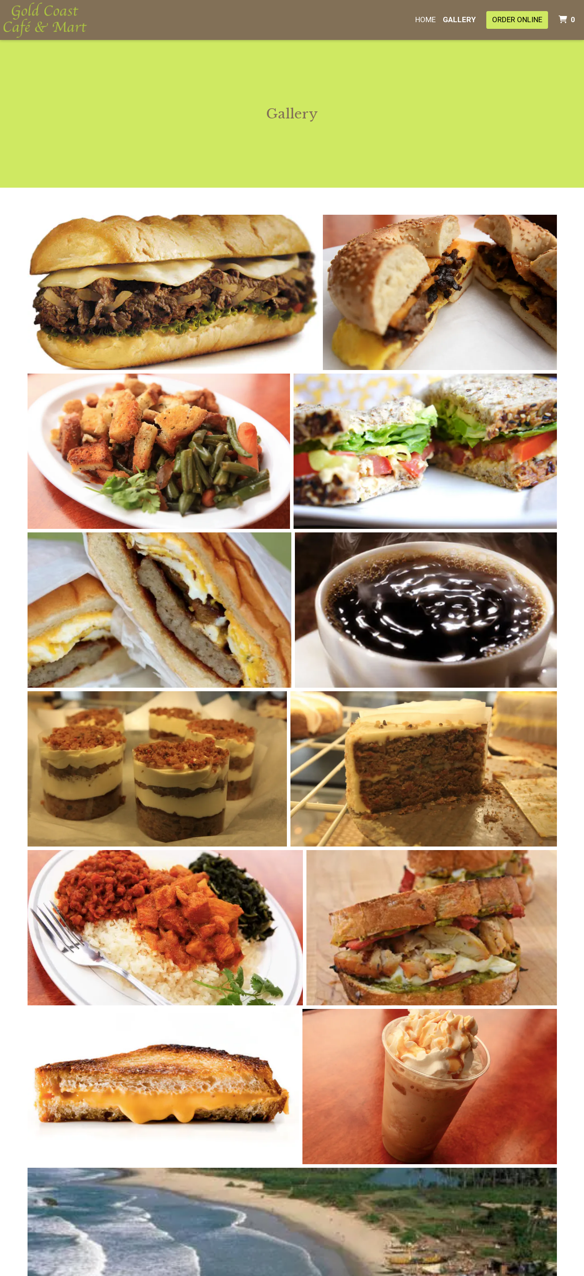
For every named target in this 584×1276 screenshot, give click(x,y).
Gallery (459, 19)
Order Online (517, 19)
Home (425, 19)
